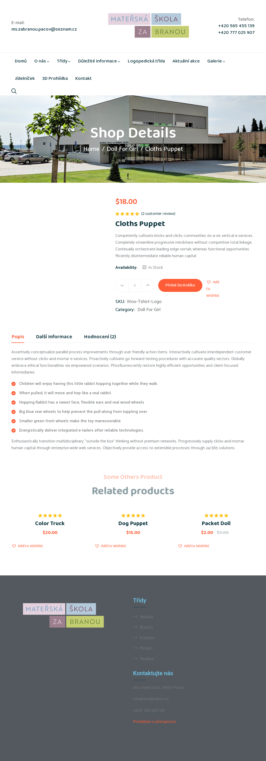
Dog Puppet (133, 523)
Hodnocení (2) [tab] (100, 337)
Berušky (146, 617)
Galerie (214, 61)
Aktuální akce (186, 61)
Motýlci (146, 648)
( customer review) (158, 213)
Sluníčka (147, 659)
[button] (213, 289)
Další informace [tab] (54, 337)
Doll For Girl (122, 149)
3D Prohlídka (55, 78)
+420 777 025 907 (236, 33)
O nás (40, 61)
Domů (21, 61)
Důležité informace (97, 61)
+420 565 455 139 (236, 26)
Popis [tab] (17, 337)
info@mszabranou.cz (151, 699)
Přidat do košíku (180, 285)
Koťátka (147, 638)
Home (91, 149)
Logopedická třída (146, 61)
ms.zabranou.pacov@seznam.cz (44, 29)
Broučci (146, 627)
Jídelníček (25, 78)
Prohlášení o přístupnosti (154, 721)
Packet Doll (216, 523)
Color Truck (50, 523)
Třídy (62, 61)
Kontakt (83, 78)
